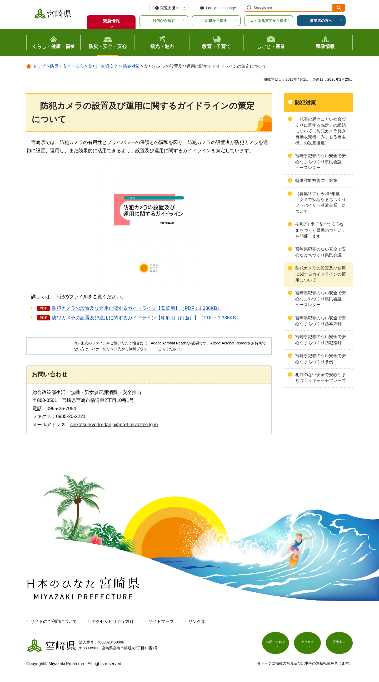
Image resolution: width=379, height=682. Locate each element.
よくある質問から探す (268, 20)
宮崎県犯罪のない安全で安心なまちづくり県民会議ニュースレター (320, 161)
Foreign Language (221, 8)
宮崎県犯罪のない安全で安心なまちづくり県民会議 (320, 252)
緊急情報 (111, 21)
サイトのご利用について (54, 621)
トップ (39, 66)
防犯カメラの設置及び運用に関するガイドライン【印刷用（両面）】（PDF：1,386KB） (146, 317)
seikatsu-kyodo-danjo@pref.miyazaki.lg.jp (114, 424)
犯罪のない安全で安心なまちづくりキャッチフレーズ (320, 377)
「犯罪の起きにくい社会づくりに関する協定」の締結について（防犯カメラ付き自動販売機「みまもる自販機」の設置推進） (320, 131)
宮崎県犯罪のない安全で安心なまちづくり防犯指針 (320, 339)
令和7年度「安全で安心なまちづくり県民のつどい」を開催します (320, 230)
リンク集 (196, 621)
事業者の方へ (321, 20)
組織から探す (216, 20)
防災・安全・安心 (67, 66)
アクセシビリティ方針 (113, 621)
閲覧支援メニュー (175, 8)
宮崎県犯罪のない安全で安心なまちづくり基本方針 (320, 321)
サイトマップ (161, 621)
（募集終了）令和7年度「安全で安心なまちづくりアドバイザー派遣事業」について (320, 202)
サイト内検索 (248, 7)
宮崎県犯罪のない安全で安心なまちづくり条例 (320, 358)
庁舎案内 (339, 644)
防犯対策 (131, 66)
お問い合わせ (276, 644)
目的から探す (164, 20)
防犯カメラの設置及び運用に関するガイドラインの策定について (320, 274)
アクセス (307, 644)
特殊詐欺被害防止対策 (316, 180)
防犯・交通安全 (103, 66)
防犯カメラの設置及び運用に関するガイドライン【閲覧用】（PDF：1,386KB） (137, 308)
